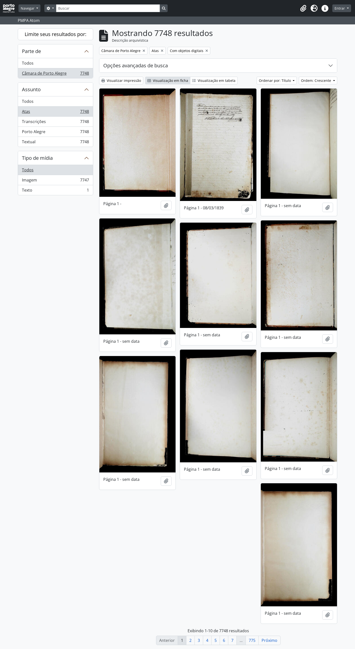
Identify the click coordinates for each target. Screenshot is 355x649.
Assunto (31, 89)
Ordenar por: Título (275, 80)
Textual (55, 143)
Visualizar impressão (121, 80)
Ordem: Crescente (316, 80)
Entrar (340, 8)
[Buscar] (108, 8)
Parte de (31, 51)
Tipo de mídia (37, 158)
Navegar (28, 8)
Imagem (55, 181)
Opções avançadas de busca (135, 65)
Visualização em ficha (167, 80)
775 (252, 640)
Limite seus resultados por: (55, 34)
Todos (28, 63)
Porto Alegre (55, 133)
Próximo (269, 640)
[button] (303, 8)
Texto (55, 191)
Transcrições (55, 123)
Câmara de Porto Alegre (55, 74)
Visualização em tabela (213, 80)
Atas (55, 112)
